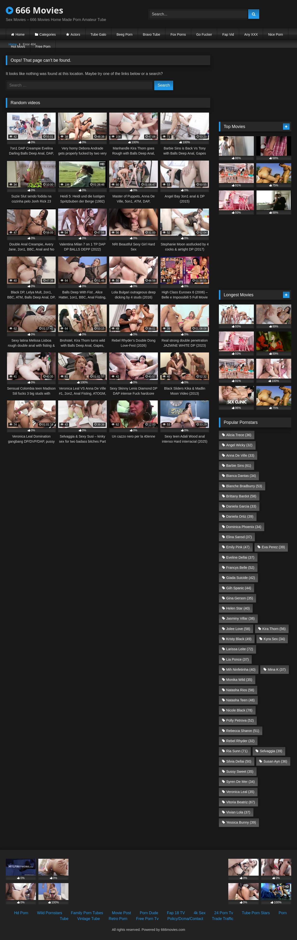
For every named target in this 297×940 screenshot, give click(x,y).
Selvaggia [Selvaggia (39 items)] (271, 751)
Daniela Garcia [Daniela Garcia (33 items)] (241, 506)
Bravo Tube (151, 34)
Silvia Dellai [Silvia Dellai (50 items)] (238, 761)
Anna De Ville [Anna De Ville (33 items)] (240, 455)
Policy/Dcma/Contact (185, 919)
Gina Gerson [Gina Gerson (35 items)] (239, 598)
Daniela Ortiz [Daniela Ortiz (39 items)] (239, 516)
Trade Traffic (222, 919)
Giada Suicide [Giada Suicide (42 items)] (240, 578)
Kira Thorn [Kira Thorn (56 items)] (274, 629)
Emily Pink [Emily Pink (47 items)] (238, 547)
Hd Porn (21, 913)
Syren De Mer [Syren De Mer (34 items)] (240, 782)
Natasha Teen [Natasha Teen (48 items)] (240, 700)
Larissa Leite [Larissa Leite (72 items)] (239, 649)
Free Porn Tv (147, 919)
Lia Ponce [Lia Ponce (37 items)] (237, 659)
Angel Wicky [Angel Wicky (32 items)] (239, 445)
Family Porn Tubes (87, 913)
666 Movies (34, 10)
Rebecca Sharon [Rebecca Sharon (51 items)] (242, 731)
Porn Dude (149, 913)
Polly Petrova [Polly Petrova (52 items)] (240, 720)
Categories (48, 34)
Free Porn (42, 46)
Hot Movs (18, 46)
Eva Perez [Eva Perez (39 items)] (273, 547)
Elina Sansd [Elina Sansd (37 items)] (239, 537)
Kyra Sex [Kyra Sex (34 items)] (274, 639)
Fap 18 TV (176, 913)
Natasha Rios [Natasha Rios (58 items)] (240, 690)
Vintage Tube (88, 919)
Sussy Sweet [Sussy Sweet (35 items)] (239, 771)
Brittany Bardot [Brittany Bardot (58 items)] (241, 496)
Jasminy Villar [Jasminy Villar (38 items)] (240, 618)
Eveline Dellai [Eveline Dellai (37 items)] (240, 557)
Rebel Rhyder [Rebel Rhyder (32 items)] (240, 741)
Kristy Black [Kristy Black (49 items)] (238, 639)
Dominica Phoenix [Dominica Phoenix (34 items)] (243, 527)
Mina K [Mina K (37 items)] (277, 669)
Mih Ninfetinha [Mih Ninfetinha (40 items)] (241, 669)
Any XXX (251, 34)
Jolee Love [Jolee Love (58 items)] (238, 629)
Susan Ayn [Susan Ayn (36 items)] (275, 761)
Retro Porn (118, 919)
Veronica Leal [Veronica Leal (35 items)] (240, 792)
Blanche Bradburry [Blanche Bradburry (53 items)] (244, 486)
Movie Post (121, 913)
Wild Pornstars (49, 913)
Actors (75, 34)
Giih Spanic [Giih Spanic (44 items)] (238, 588)
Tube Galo (98, 34)
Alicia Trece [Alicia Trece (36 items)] (238, 435)
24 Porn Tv (223, 913)
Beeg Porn (124, 34)
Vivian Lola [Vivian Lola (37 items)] (238, 812)
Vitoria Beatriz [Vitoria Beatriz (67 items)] (240, 802)
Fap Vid (228, 34)
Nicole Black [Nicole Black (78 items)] (239, 710)
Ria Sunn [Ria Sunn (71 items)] (237, 751)
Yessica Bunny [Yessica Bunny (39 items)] (241, 822)
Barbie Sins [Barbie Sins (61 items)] (238, 465)
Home (20, 34)
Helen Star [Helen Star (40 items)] (238, 608)
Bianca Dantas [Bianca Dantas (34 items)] (241, 476)
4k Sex (199, 913)
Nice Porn (275, 34)
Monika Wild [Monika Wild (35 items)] (239, 680)
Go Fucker (204, 34)
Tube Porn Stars (256, 913)
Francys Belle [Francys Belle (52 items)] (240, 567)
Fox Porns (178, 34)
